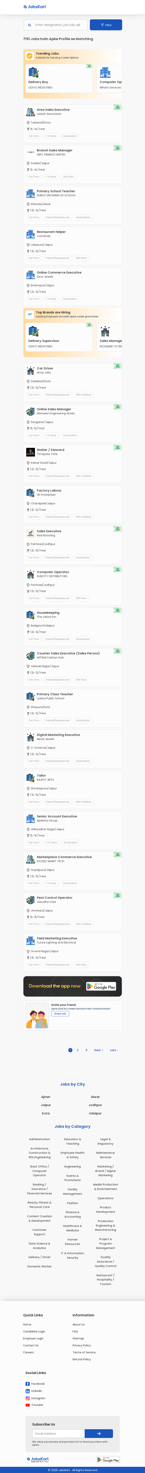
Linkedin (33, 1391)
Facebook (35, 1384)
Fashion (72, 1203)
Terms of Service (84, 1352)
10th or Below (83, 394)
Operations (105, 1198)
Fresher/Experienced (57, 217)
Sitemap (78, 1338)
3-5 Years (51, 842)
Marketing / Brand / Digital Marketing (105, 1171)
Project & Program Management (105, 1243)
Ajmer (45, 1097)
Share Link (60, 1013)
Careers (28, 1352)
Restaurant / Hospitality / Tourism (105, 1279)
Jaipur (46, 1105)
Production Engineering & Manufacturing (105, 1225)
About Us (79, 1324)
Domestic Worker (39, 1266)
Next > (98, 1050)
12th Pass (68, 176)
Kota (46, 1113)
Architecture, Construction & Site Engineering (40, 1153)
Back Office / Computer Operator (39, 1171)
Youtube (34, 1405)
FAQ (75, 1331)
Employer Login (33, 1338)
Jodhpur (95, 1105)
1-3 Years (51, 136)
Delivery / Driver (40, 1257)
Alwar (95, 1097)
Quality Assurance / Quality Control (105, 1261)
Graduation (70, 136)
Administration (39, 1139)
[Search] (59, 24)
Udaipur (95, 1113)
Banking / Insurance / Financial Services (39, 1189)
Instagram (35, 1398)
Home (27, 1324)
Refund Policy (82, 1359)
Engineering (72, 1166)
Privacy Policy (82, 1345)
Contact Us (30, 1345)
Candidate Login (34, 1331)
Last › (114, 1050)
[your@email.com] (58, 1433)
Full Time (34, 136)
